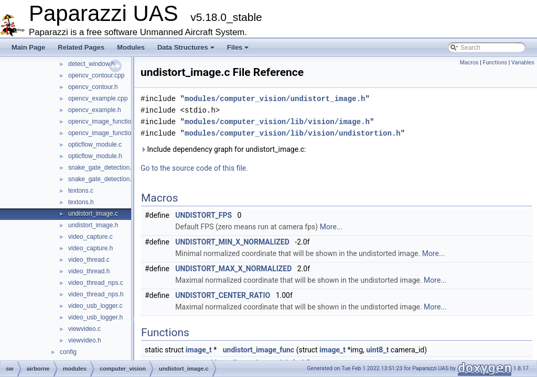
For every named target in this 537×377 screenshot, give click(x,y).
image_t (199, 350)
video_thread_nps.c (95, 282)
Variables (522, 62)
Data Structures (185, 47)
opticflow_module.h (95, 156)
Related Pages (81, 47)
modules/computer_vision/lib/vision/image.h (277, 122)
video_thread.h (89, 271)
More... (331, 227)
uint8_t (377, 350)
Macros (469, 62)
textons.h (81, 202)
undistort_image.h (93, 225)
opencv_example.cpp (97, 98)
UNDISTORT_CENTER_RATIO (222, 295)
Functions (494, 62)
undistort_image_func (258, 350)
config (68, 352)
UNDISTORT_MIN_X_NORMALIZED (232, 242)
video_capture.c (90, 236)
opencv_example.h (94, 110)
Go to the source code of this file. (194, 168)
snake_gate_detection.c (101, 167)
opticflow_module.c (95, 144)
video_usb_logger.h (95, 317)
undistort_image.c (93, 213)
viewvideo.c (84, 328)
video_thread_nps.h (95, 294)
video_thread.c (89, 259)
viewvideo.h (84, 340)
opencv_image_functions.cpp (108, 121)
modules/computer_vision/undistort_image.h (275, 99)
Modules (131, 47)
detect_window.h (91, 64)
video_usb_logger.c (95, 305)
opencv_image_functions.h (105, 133)
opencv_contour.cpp (96, 75)
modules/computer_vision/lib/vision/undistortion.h (293, 133)
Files (238, 47)
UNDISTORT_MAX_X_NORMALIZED (233, 268)
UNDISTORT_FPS (203, 215)
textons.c (80, 190)
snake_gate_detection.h (101, 179)
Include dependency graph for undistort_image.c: (223, 149)
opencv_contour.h (93, 87)
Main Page (28, 47)
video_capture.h (90, 248)
